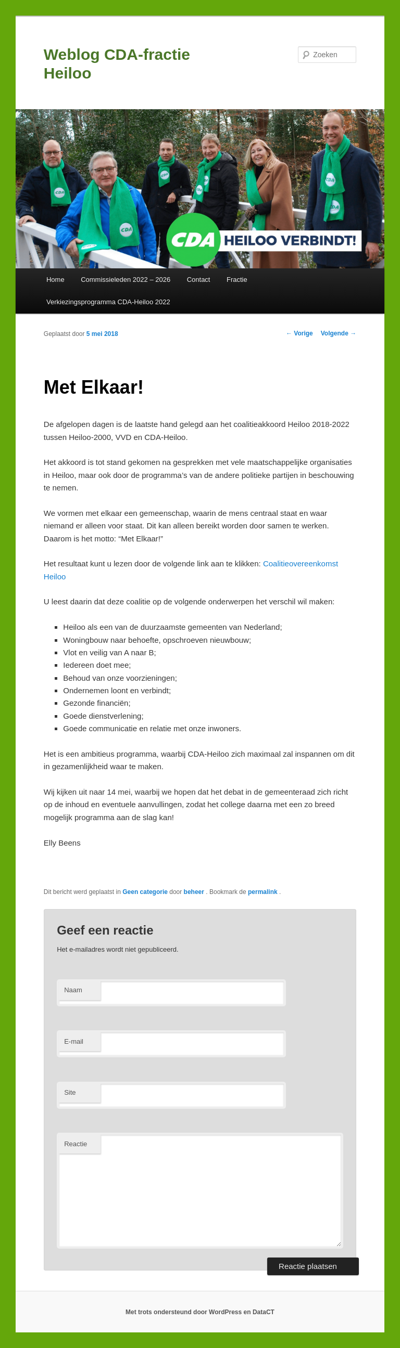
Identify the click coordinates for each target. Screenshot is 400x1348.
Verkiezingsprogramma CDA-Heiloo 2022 (108, 302)
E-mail (73, 1041)
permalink (263, 892)
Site (70, 1092)
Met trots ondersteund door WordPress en (189, 1312)
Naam (73, 990)
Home (55, 279)
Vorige (299, 333)
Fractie (237, 279)
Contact (198, 279)
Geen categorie (145, 892)
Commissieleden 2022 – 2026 (125, 279)
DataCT (263, 1312)
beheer (195, 892)
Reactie (75, 1144)
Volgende (338, 333)
